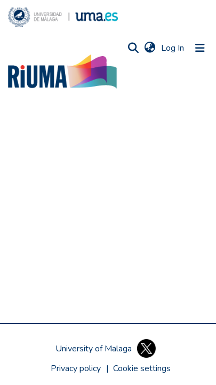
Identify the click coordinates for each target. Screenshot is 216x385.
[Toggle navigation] (200, 48)
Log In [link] (173, 48)
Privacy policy (76, 368)
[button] (63, 17)
